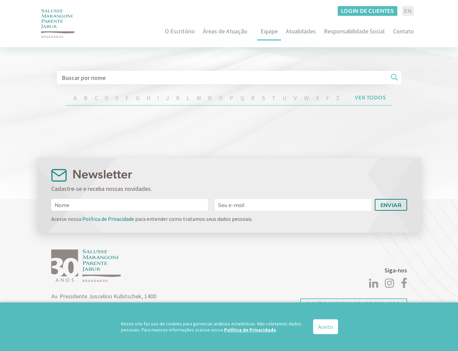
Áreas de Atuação (225, 31)
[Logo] (58, 23)
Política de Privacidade (108, 218)
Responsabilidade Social (354, 31)
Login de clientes (367, 11)
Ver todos (370, 97)
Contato (403, 31)
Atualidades (301, 31)
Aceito (325, 326)
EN (408, 11)
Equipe (269, 31)
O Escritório (180, 31)
